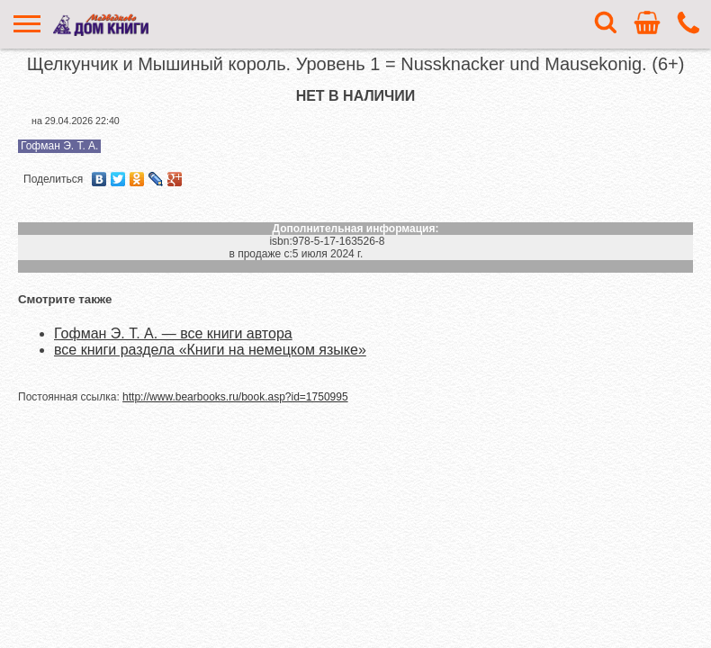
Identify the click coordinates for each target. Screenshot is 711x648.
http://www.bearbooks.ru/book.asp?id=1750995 (235, 397)
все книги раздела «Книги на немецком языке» (210, 349)
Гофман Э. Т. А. (59, 146)
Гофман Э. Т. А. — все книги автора (173, 333)
